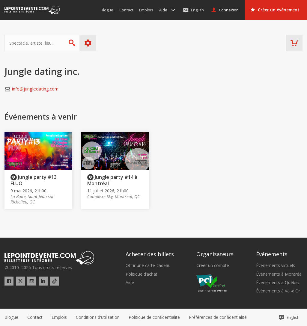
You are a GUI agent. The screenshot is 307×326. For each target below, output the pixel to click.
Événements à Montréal (279, 274)
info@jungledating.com (35, 89)
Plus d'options (88, 43)
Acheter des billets (150, 254)
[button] (218, 317)
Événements (272, 254)
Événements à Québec (278, 282)
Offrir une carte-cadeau (148, 265)
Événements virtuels (275, 265)
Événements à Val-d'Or (278, 291)
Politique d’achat (141, 274)
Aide (130, 282)
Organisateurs (215, 254)
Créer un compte (212, 265)
